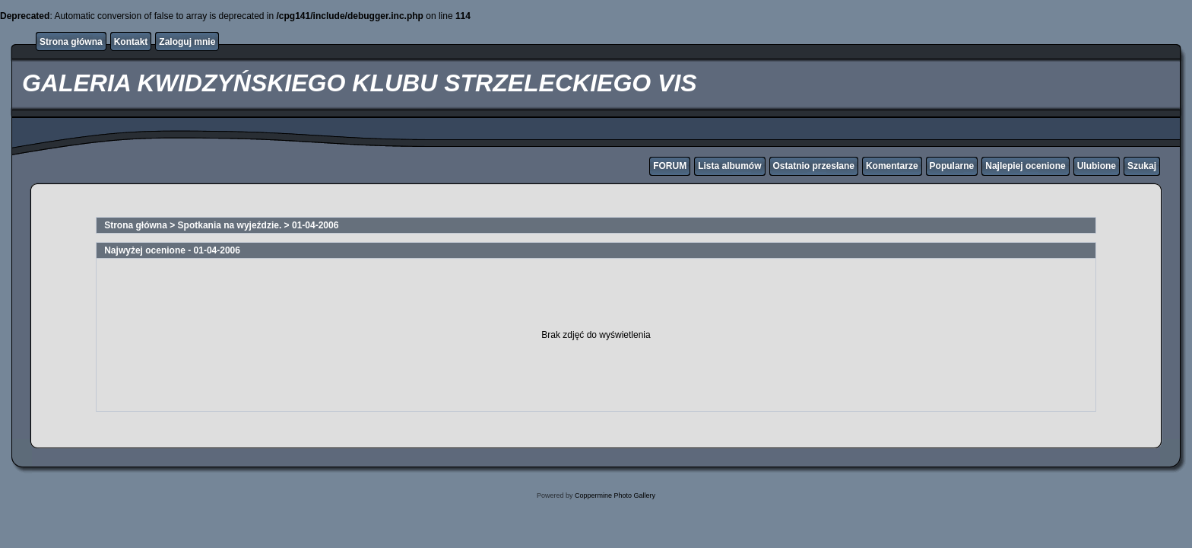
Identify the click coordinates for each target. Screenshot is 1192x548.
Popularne (952, 166)
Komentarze (892, 166)
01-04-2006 (315, 225)
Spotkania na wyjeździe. (230, 225)
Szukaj (1141, 166)
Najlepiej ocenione (1025, 166)
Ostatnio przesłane (813, 166)
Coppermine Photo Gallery (615, 495)
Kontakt (131, 42)
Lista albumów (729, 166)
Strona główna (71, 42)
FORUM (669, 166)
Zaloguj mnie (187, 42)
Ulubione (1096, 166)
